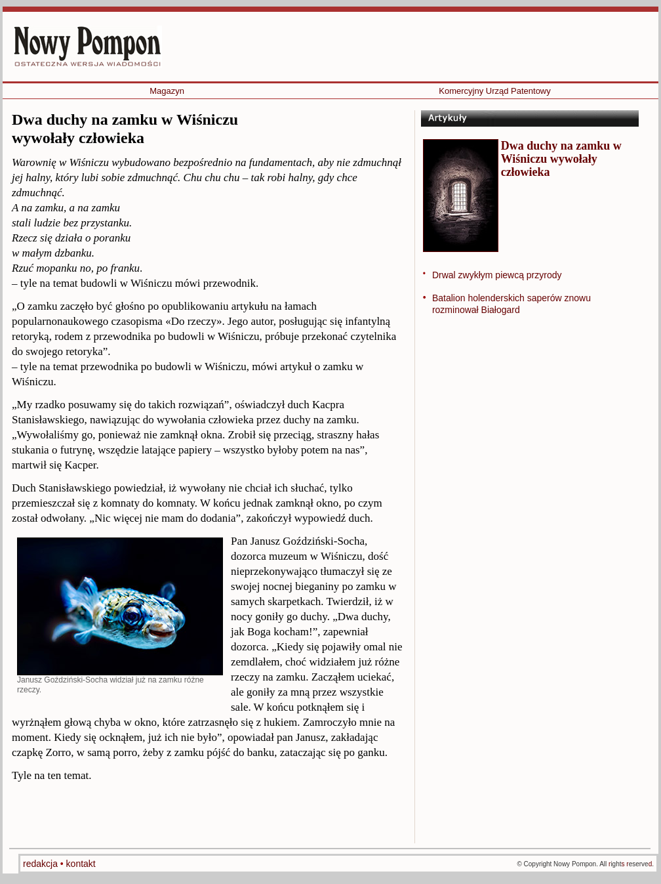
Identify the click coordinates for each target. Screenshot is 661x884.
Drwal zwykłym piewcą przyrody (497, 275)
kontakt (81, 863)
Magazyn (167, 91)
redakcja (41, 863)
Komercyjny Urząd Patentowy (495, 91)
